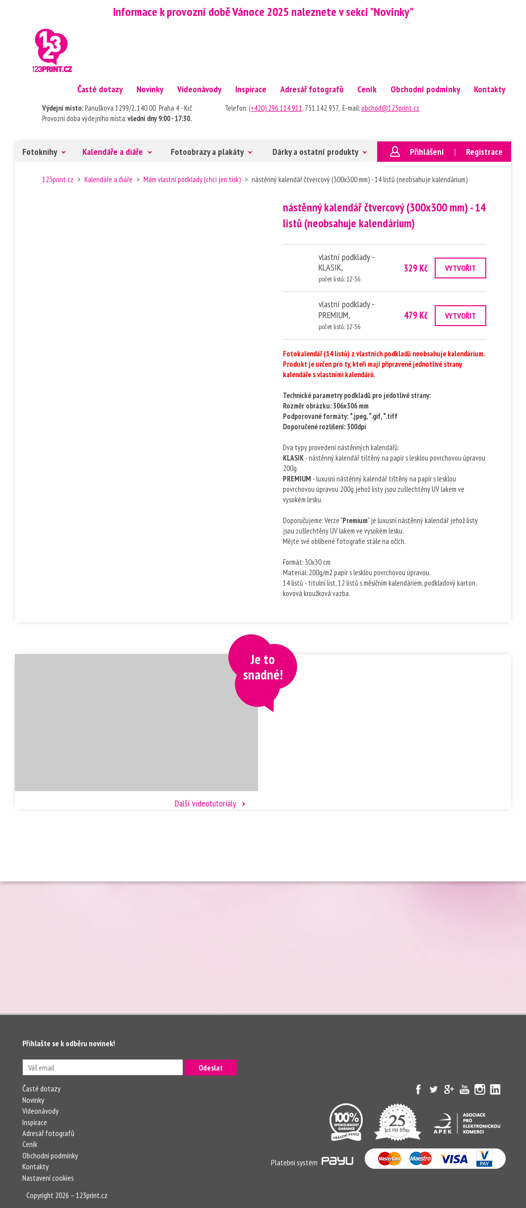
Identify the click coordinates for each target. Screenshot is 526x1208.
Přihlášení (427, 151)
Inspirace (250, 89)
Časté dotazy (100, 89)
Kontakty (489, 89)
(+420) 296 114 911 (275, 108)
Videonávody (199, 89)
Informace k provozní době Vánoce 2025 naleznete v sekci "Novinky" (263, 11)
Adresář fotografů (311, 89)
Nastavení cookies (48, 1178)
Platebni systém (312, 1162)
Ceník (367, 89)
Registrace (484, 151)
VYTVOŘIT (460, 268)
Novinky (149, 89)
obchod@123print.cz (390, 108)
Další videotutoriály (205, 803)
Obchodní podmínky (425, 89)
